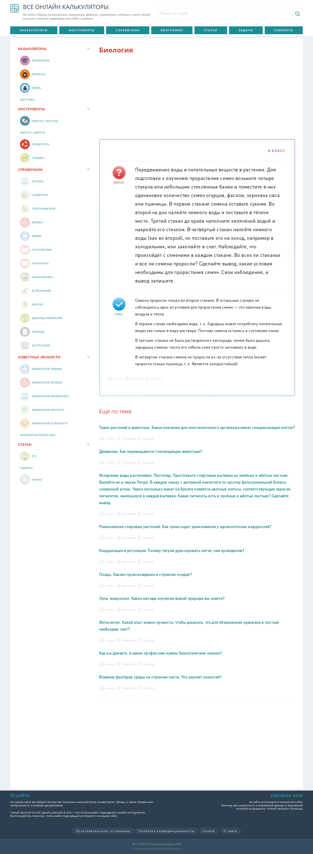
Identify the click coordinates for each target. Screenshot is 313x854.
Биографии (172, 30)
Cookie (209, 831)
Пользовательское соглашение (103, 831)
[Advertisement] (197, 97)
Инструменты (82, 30)
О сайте (230, 831)
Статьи (210, 30)
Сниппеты (283, 30)
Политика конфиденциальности (166, 831)
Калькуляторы (34, 30)
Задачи (246, 30)
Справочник (128, 30)
